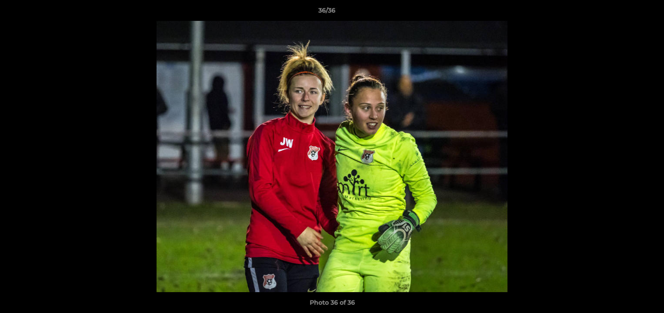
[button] (627, 13)
